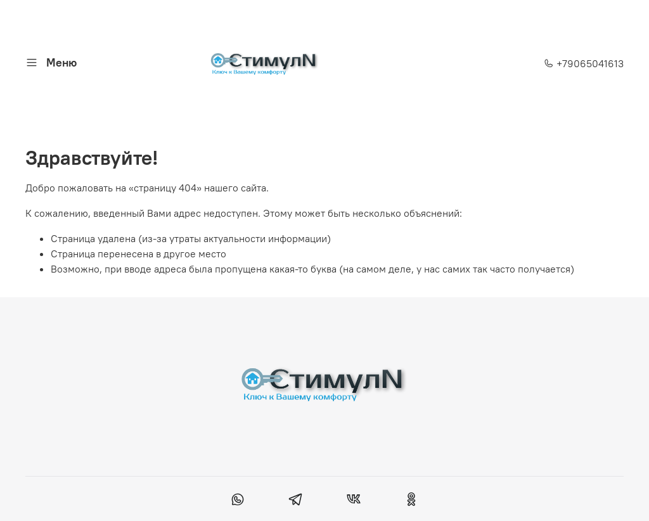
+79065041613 (584, 63)
